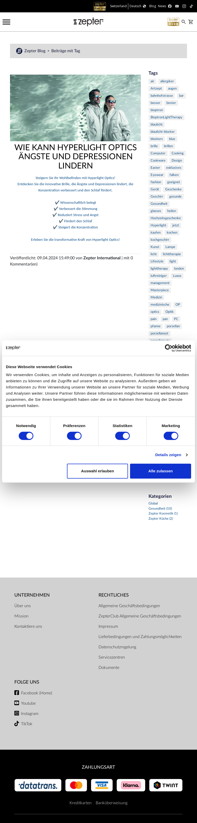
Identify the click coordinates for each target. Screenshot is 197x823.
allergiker (167, 81)
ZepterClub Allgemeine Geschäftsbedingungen (139, 616)
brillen (168, 146)
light (173, 261)
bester (171, 103)
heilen (171, 211)
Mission (21, 616)
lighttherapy (159, 268)
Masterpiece (160, 290)
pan (165, 319)
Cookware (158, 160)
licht (154, 254)
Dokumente (108, 668)
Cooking (178, 153)
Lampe (170, 247)
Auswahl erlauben (97, 471)
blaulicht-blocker (163, 132)
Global (153, 503)
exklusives (173, 168)
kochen (172, 232)
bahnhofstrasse (162, 96)
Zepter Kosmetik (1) (163, 513)
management (160, 283)
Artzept (156, 88)
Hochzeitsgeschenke (166, 218)
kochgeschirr (160, 240)
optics (155, 312)
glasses (156, 211)
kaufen (156, 232)
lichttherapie (172, 254)
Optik (169, 312)
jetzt (175, 225)
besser (155, 103)
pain (153, 319)
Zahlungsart (98, 767)
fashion (156, 182)
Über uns (22, 606)
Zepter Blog (35, 51)
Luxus (177, 276)
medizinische (160, 304)
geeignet (173, 182)
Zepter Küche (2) (161, 518)
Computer (158, 153)
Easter (155, 168)
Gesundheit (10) (160, 508)
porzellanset (159, 333)
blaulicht (157, 124)
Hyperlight (158, 225)
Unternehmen (32, 595)
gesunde (175, 196)
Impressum (108, 626)
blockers (157, 139)
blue (172, 139)
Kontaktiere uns (28, 626)
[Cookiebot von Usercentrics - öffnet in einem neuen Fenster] (168, 348)
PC (176, 319)
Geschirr (157, 196)
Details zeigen (168, 455)
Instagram (29, 714)
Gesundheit (159, 204)
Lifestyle (157, 261)
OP (177, 304)
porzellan (173, 326)
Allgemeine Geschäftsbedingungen (129, 606)
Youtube (28, 703)
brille (154, 146)
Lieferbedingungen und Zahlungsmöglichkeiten (140, 637)
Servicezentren (111, 657)
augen (172, 88)
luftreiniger (159, 276)
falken (174, 175)
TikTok (26, 724)
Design (177, 160)
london (179, 268)
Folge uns (26, 682)
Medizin (156, 297)
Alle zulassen (160, 471)
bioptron (157, 110)
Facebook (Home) (36, 693)
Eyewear (157, 175)
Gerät (155, 189)
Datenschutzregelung (117, 647)
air (152, 81)
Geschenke (173, 189)
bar (181, 96)
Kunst (155, 247)
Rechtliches (113, 595)
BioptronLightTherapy (166, 117)
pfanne (156, 326)
